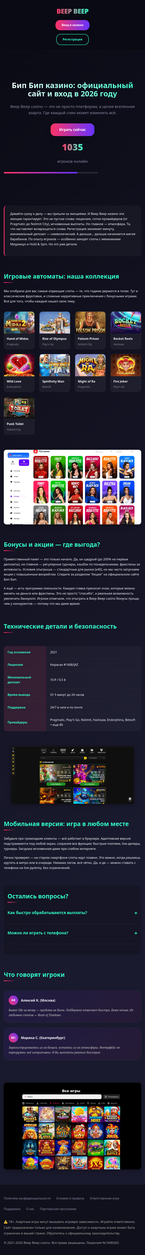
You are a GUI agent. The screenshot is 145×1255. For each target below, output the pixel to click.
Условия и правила (70, 1198)
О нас (30, 1209)
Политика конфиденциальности (27, 1198)
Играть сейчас (72, 129)
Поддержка (12, 1209)
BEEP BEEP (72, 10)
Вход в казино (72, 25)
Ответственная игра (104, 1198)
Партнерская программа (58, 1209)
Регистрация (73, 39)
